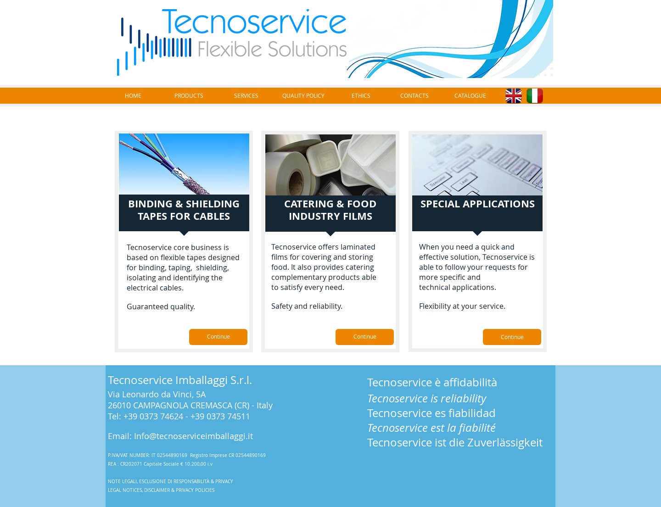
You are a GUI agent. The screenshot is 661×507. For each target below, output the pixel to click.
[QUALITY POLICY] (303, 96)
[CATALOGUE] (470, 96)
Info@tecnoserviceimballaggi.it (193, 435)
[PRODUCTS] (188, 96)
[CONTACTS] (414, 96)
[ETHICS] (361, 96)
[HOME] (133, 96)
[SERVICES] (246, 96)
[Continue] (218, 337)
